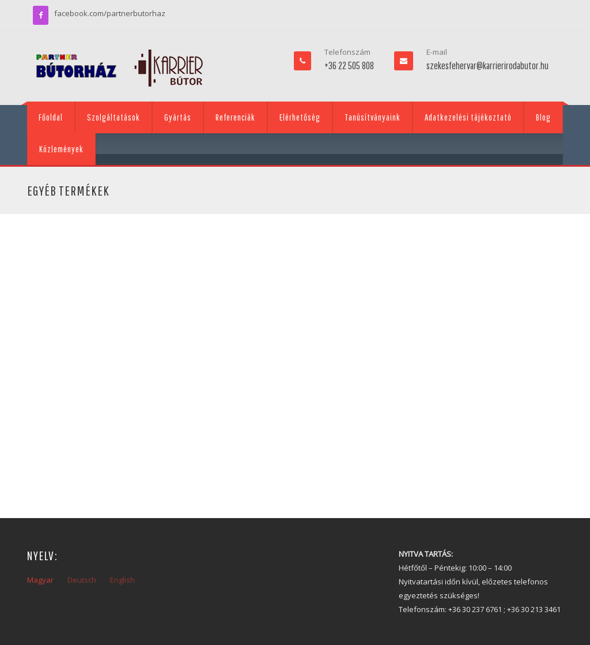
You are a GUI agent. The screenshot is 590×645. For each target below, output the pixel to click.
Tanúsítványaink (372, 117)
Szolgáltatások (113, 117)
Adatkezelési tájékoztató (468, 117)
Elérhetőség (299, 117)
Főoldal (51, 117)
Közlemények (61, 149)
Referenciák (235, 117)
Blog (543, 117)
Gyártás (177, 117)
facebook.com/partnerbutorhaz (109, 13)
